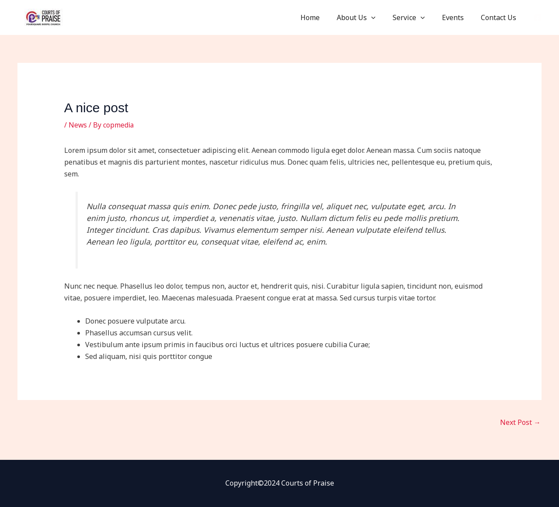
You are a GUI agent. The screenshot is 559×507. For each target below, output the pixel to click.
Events (458, 17)
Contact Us (500, 17)
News (78, 125)
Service (416, 17)
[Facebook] (538, 18)
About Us (367, 17)
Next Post (520, 422)
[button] (382, 17)
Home (324, 17)
